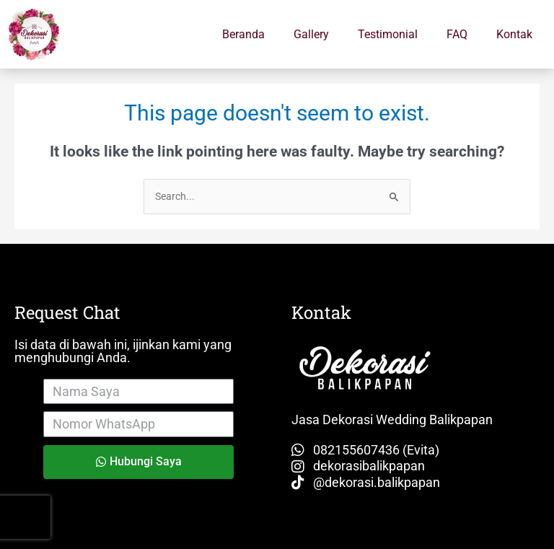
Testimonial (388, 34)
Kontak (514, 34)
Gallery (311, 34)
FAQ (457, 34)
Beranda (243, 34)
